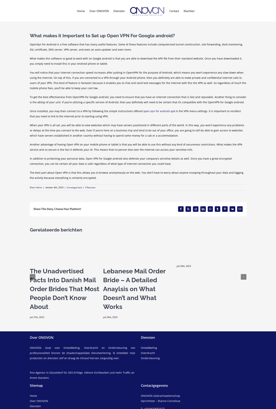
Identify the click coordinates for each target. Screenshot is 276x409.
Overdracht (148, 353)
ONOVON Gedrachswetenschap (160, 396)
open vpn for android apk (159, 111)
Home (33, 396)
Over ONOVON (39, 401)
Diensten (35, 406)
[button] (32, 277)
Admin (39, 187)
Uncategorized (74, 187)
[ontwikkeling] (193, 347)
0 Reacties (90, 187)
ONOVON (35, 348)
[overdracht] (193, 355)
